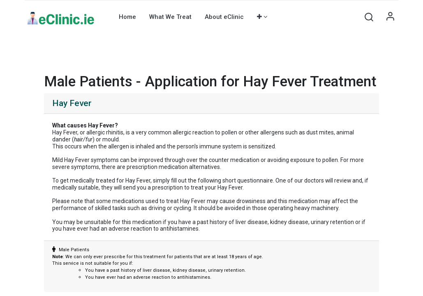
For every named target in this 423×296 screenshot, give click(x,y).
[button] (262, 17)
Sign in (390, 17)
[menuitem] (127, 17)
